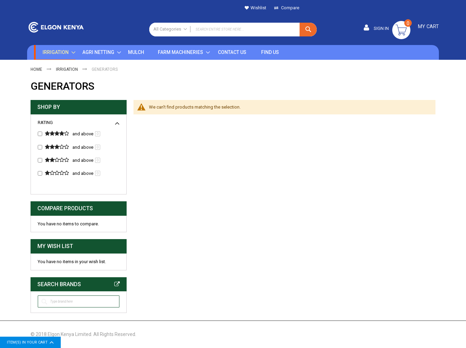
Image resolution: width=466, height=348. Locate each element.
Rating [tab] (45, 123)
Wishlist (258, 7)
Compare (289, 7)
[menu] (182, 53)
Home (37, 70)
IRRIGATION (67, 70)
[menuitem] (54, 53)
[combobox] (233, 29)
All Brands (117, 285)
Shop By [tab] (48, 107)
